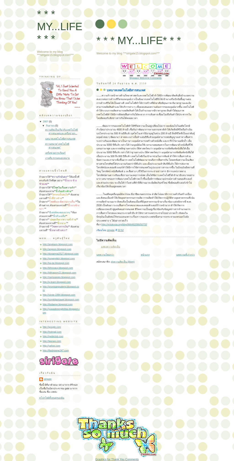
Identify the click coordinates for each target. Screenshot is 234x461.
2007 (46, 121)
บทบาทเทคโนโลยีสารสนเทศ (60, 138)
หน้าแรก (145, 254)
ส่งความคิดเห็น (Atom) (123, 262)
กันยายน (50, 125)
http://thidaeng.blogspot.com (57, 304)
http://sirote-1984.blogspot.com (59, 295)
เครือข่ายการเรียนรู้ (55, 153)
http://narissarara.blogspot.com (59, 277)
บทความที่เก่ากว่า (185, 254)
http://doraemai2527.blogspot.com (61, 254)
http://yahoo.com (51, 346)
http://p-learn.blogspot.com (57, 282)
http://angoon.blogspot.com (57, 249)
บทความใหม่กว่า (105, 254)
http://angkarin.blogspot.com (57, 244)
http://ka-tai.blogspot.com (56, 263)
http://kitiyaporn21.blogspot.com (59, 272)
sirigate (47, 379)
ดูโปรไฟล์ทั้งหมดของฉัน (51, 398)
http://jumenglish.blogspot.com (59, 258)
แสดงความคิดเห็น (110, 246)
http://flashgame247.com (56, 350)
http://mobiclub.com (53, 336)
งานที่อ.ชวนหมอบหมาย (57, 158)
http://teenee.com (52, 341)
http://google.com (52, 327)
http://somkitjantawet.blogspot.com (61, 299)
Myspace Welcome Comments (146, 78)
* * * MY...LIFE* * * (138, 40)
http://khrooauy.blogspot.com (58, 268)
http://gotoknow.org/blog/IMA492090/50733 (124, 224)
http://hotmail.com (52, 332)
